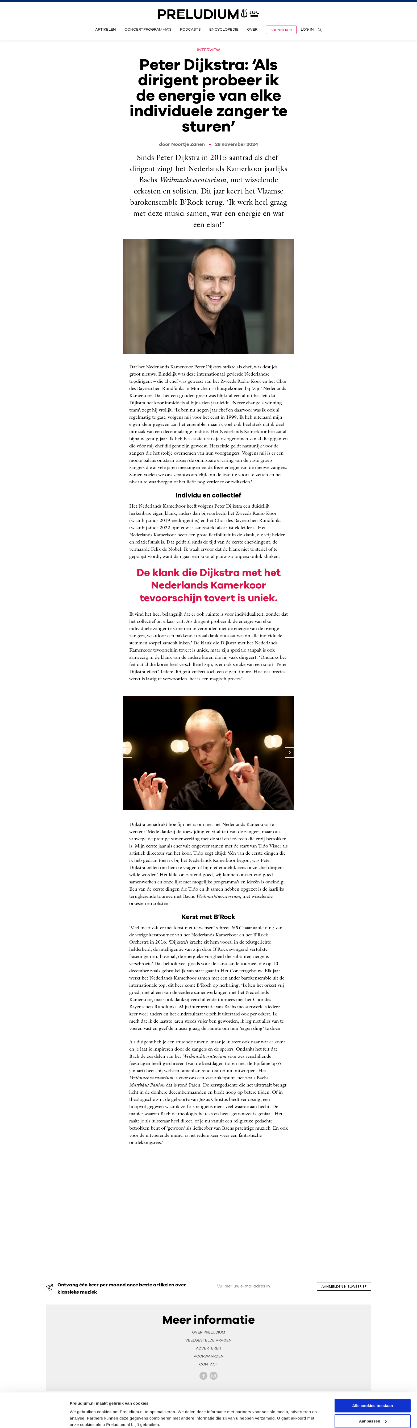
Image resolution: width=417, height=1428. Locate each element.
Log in (307, 29)
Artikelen (105, 29)
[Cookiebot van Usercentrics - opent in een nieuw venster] (34, 1418)
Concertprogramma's (148, 29)
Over (252, 29)
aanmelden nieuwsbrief (344, 1286)
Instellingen (81, 1417)
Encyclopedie (224, 29)
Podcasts (190, 29)
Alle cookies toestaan (372, 1383)
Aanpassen (373, 1399)
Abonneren (281, 29)
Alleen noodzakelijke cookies (372, 1415)
